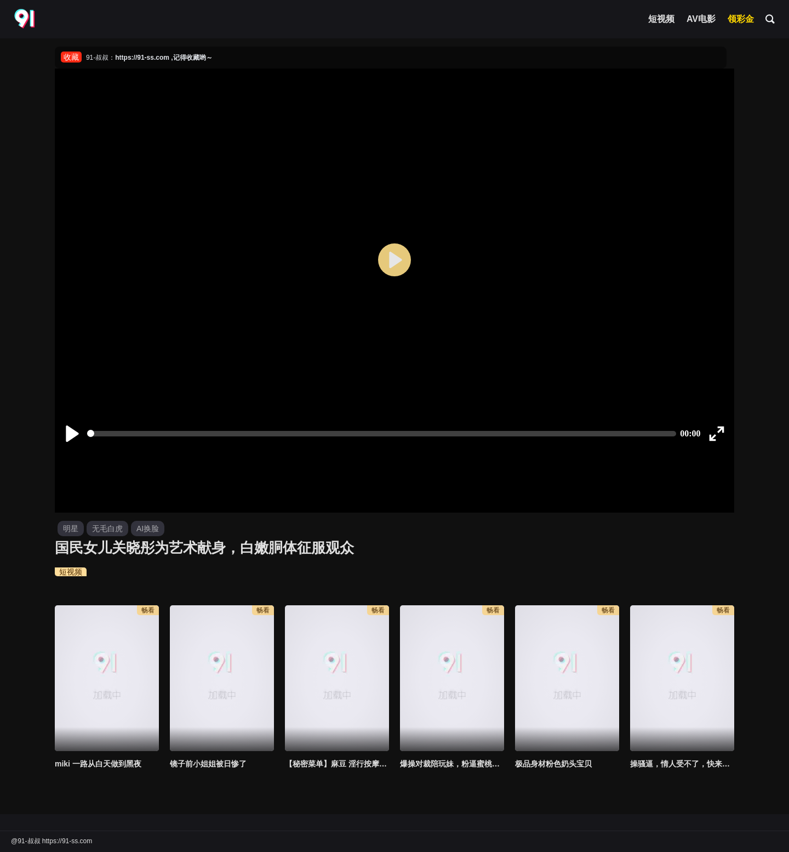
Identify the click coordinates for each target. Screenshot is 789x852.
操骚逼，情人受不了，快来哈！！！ (682, 763)
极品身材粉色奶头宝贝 (553, 763)
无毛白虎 (107, 528)
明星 (70, 528)
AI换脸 (147, 528)
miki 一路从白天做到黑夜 (98, 763)
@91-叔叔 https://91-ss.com (51, 841)
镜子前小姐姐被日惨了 (208, 763)
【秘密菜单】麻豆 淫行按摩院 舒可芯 (337, 763)
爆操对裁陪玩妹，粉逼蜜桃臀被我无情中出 (452, 763)
